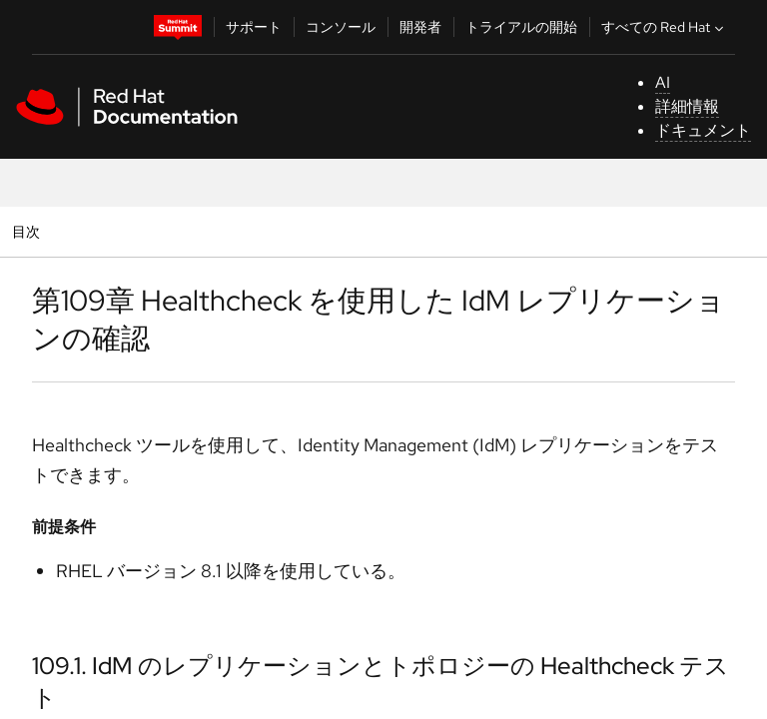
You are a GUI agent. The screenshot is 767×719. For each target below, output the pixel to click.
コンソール (341, 27)
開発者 (420, 27)
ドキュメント (703, 130)
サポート (254, 27)
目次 (28, 231)
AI (662, 82)
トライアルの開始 (521, 27)
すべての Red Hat (664, 27)
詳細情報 (687, 106)
